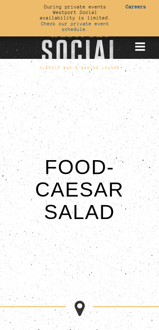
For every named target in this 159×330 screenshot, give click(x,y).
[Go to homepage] (79, 46)
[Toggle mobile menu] (140, 47)
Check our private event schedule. (75, 26)
